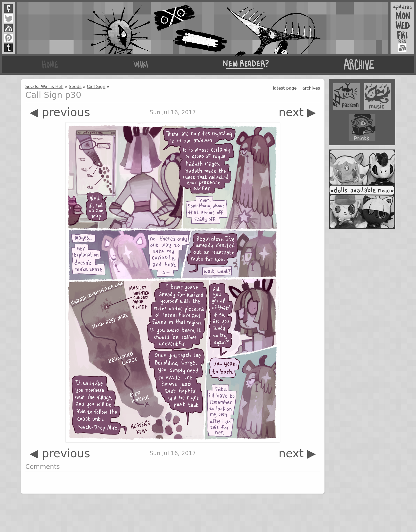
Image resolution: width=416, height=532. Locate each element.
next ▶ (297, 112)
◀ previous (59, 112)
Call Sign (96, 86)
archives (311, 88)
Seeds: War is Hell (44, 86)
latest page (285, 88)
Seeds (75, 86)
